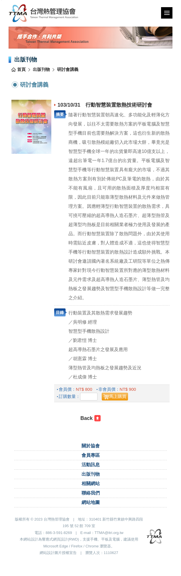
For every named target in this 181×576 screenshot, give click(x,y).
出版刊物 (41, 69)
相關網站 (91, 483)
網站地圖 (91, 502)
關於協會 (91, 445)
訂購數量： (69, 396)
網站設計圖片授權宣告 (58, 553)
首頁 (21, 69)
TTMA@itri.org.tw (109, 533)
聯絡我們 (91, 493)
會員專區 (91, 455)
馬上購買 (117, 396)
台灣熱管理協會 (43, 13)
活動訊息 (91, 464)
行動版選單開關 (167, 14)
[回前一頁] (90, 418)
